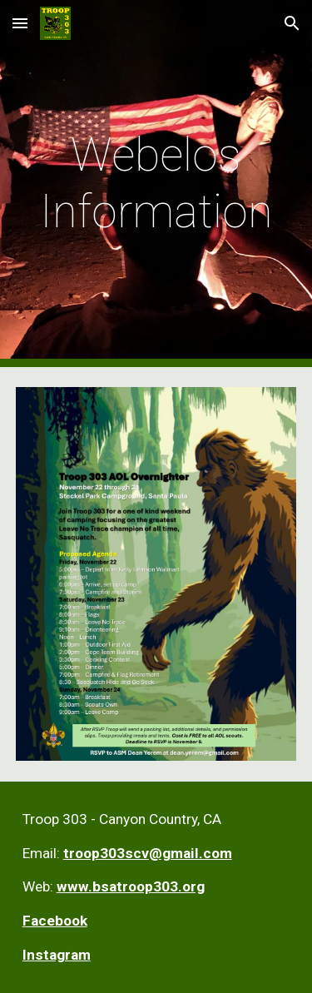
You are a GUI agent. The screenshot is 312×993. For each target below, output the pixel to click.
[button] (20, 23)
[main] (156, 183)
